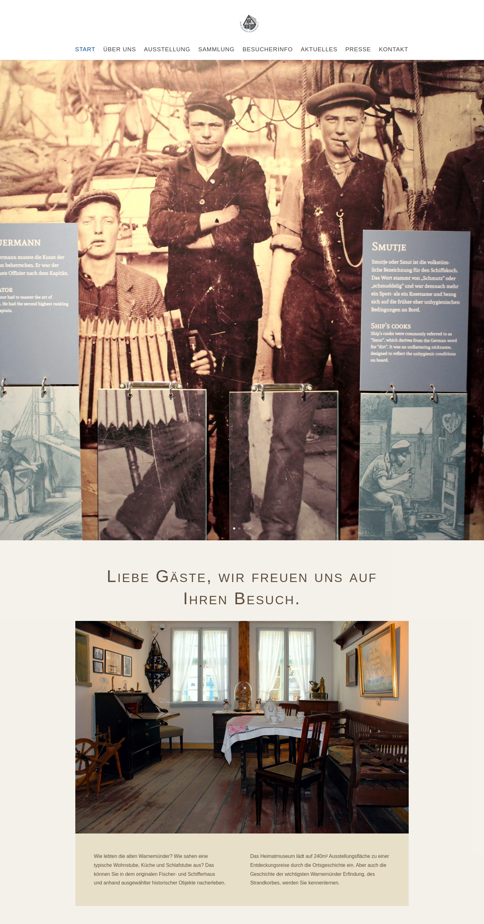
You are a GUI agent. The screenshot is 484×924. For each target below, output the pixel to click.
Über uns (119, 50)
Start (85, 50)
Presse (358, 50)
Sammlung (216, 50)
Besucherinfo (268, 50)
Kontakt (393, 50)
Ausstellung (167, 50)
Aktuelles (319, 50)
